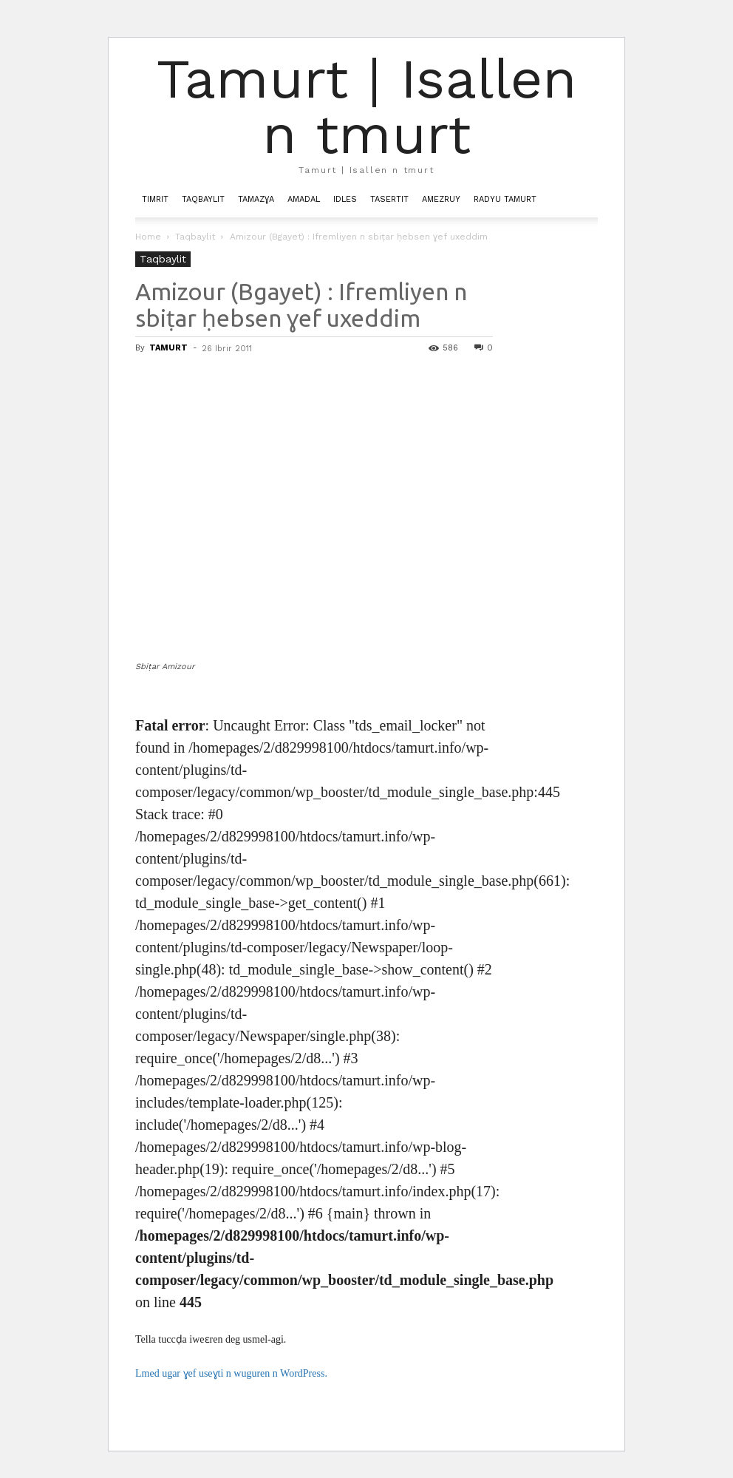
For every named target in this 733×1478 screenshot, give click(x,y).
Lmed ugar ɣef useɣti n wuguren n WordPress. (231, 1373)
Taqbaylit (203, 199)
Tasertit (389, 199)
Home (148, 236)
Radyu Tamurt (505, 199)
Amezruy (441, 199)
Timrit (155, 199)
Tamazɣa (256, 199)
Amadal (303, 199)
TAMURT (168, 348)
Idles (345, 199)
